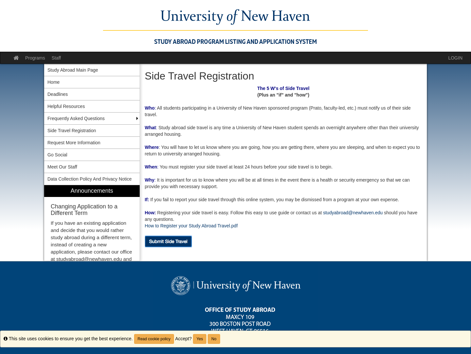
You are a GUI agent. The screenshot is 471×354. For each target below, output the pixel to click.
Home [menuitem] (53, 82)
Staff (56, 58)
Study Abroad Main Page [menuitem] (72, 70)
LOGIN (455, 58)
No (213, 339)
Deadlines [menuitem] (57, 94)
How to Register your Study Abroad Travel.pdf (191, 225)
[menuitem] (92, 223)
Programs (35, 58)
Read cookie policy (154, 339)
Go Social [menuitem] (57, 154)
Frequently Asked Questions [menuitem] (76, 118)
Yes (200, 339)
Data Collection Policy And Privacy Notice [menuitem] (89, 179)
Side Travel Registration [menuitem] (71, 130)
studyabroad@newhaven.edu (353, 212)
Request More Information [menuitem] (73, 142)
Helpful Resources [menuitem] (66, 106)
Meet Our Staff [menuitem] (62, 166)
